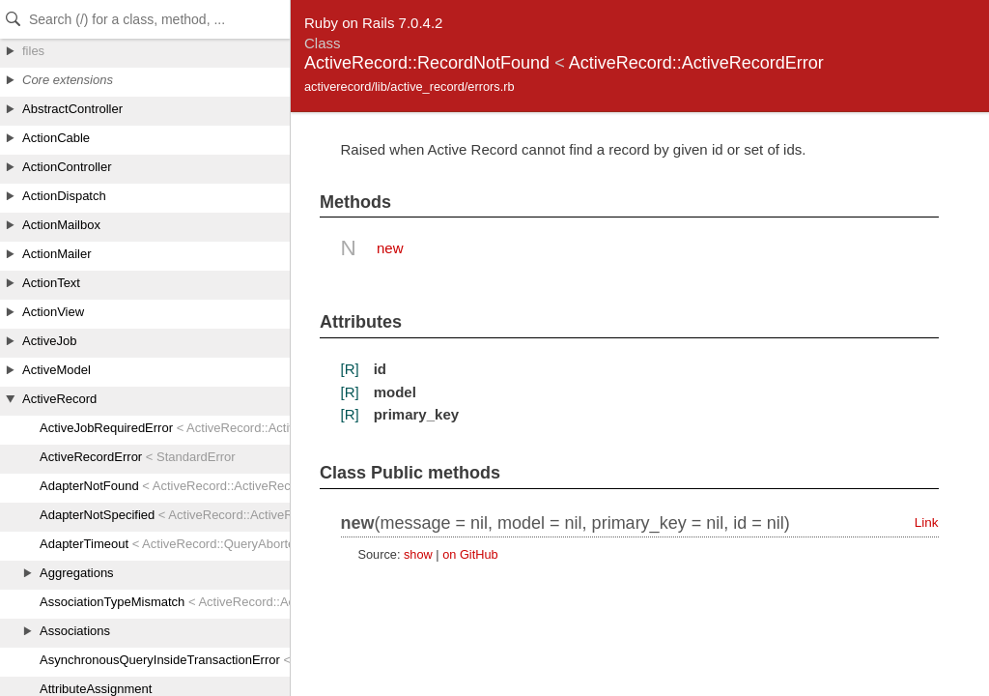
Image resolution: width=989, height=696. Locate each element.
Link (927, 522)
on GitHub (469, 554)
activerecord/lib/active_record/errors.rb (409, 86)
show (418, 554)
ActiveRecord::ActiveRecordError (696, 62)
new (390, 248)
